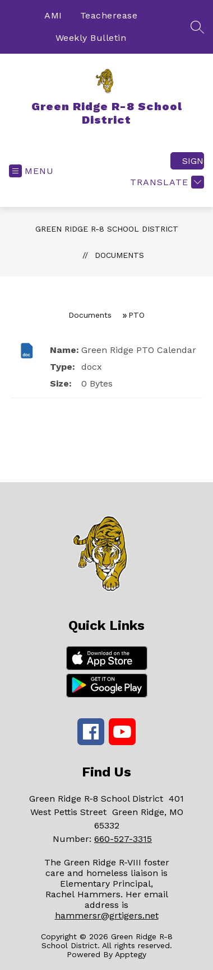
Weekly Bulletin (91, 37)
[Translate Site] (165, 182)
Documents (119, 255)
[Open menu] (31, 171)
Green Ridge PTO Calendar (138, 350)
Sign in (193, 161)
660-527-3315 (123, 839)
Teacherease (109, 15)
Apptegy (130, 954)
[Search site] (197, 27)
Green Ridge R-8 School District (106, 228)
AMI (53, 15)
